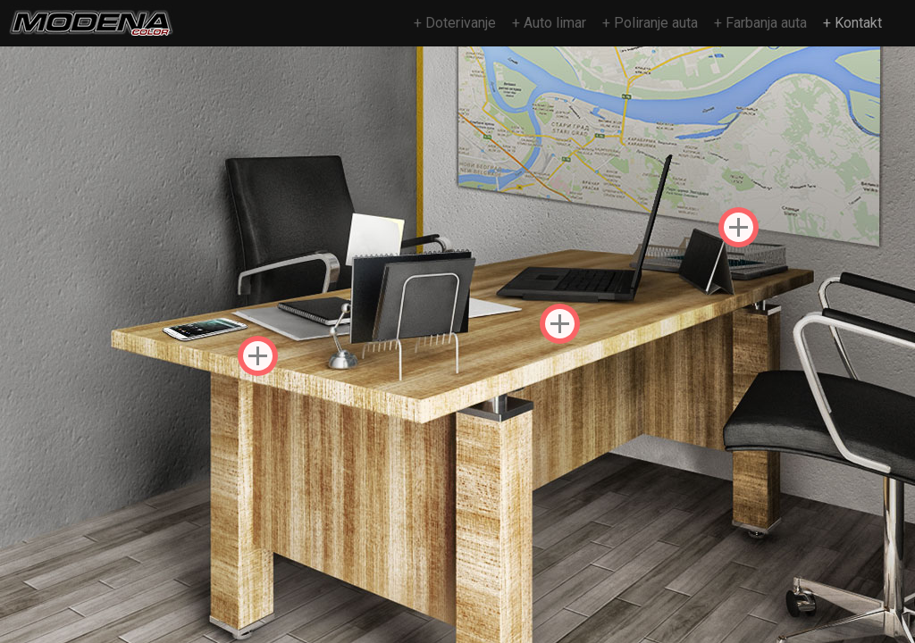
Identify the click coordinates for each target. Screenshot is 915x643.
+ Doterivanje (455, 22)
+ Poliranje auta (650, 22)
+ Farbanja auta (760, 22)
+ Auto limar (549, 22)
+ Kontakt (852, 22)
